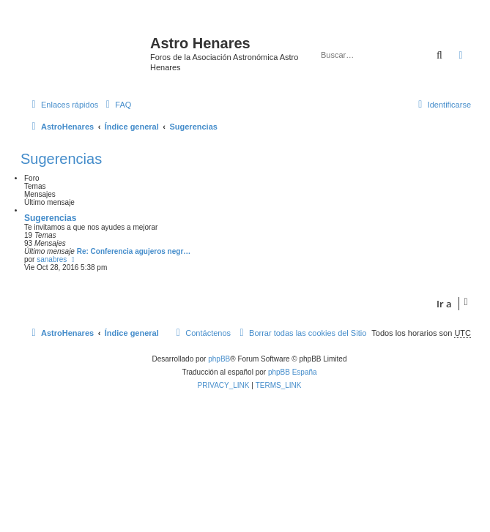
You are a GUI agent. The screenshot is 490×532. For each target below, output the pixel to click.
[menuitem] (116, 104)
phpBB (219, 359)
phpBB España (292, 372)
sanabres (52, 259)
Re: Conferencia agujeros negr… (134, 251)
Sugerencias (61, 159)
